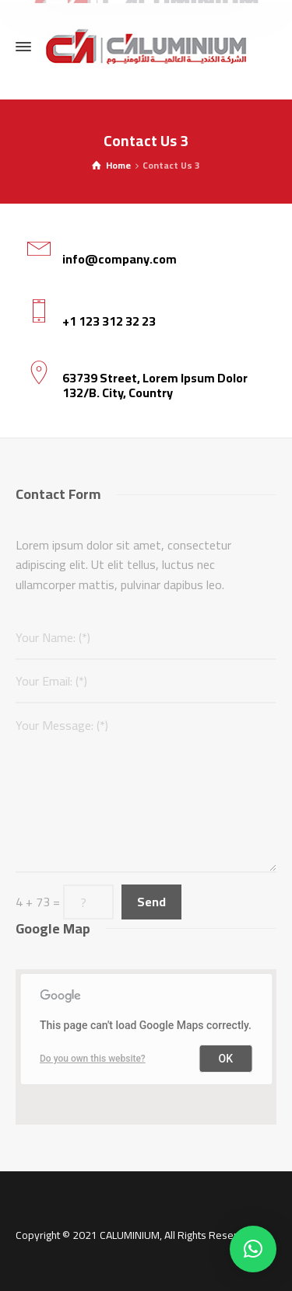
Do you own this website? (93, 1058)
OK (226, 1058)
